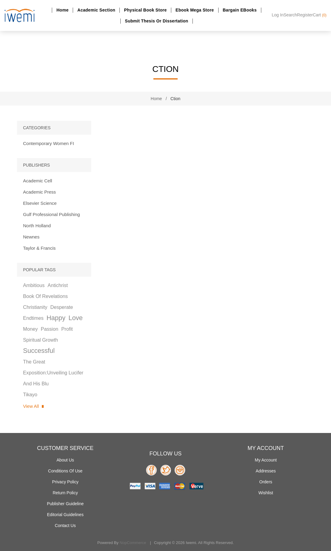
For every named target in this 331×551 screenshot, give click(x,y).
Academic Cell (37, 180)
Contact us (65, 525)
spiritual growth (40, 340)
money (30, 329)
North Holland (37, 225)
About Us (65, 460)
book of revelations (45, 296)
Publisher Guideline (65, 503)
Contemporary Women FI (48, 143)
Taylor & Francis (39, 248)
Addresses (266, 470)
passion (50, 329)
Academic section (96, 10)
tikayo (30, 394)
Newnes (31, 236)
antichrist (58, 285)
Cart (319, 14)
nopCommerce (133, 542)
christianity (35, 307)
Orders (265, 481)
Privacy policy (65, 481)
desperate (61, 307)
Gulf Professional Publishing (51, 214)
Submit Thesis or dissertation (156, 21)
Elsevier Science (40, 203)
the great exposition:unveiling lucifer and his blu (53, 372)
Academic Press (39, 191)
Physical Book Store (145, 10)
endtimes (33, 318)
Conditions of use (65, 470)
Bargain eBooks (240, 10)
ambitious (34, 285)
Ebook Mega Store (195, 10)
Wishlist (266, 492)
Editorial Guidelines (65, 514)
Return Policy (65, 492)
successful (39, 350)
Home (62, 10)
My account (265, 460)
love (76, 318)
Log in (278, 14)
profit (67, 329)
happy (55, 318)
